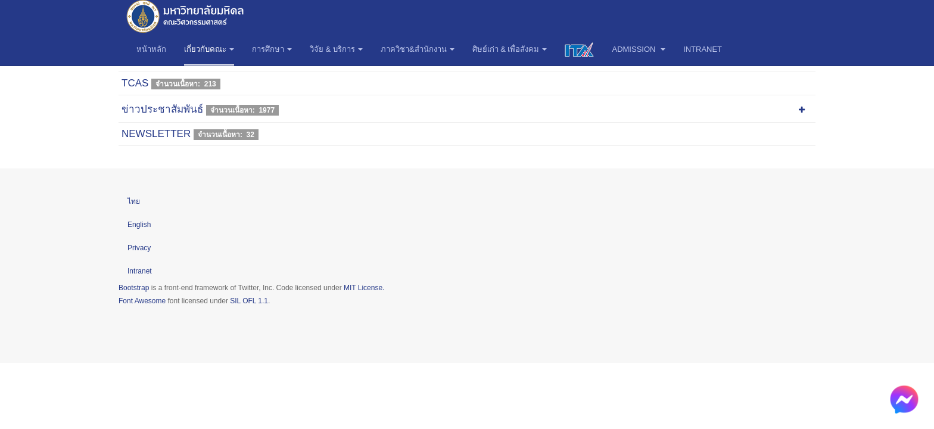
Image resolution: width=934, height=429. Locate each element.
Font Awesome (142, 301)
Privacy (139, 248)
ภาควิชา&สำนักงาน (417, 49)
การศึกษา (272, 49)
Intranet (702, 49)
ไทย (133, 201)
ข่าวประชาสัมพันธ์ (162, 109)
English (139, 224)
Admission (638, 49)
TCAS (135, 83)
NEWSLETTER (156, 133)
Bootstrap (134, 288)
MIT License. (364, 288)
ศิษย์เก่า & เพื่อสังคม (509, 49)
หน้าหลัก (151, 49)
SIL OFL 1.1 (249, 301)
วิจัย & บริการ (336, 49)
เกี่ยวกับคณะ (209, 49)
